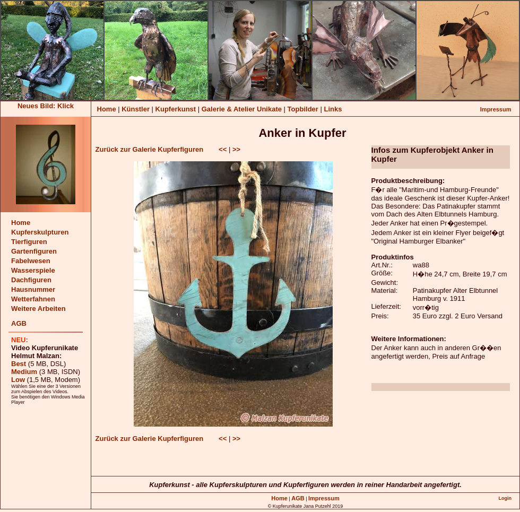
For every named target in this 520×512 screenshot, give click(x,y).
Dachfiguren (31, 280)
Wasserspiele (33, 270)
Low (18, 380)
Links (333, 109)
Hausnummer (33, 289)
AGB (19, 323)
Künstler (136, 109)
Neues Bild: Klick (46, 106)
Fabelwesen (30, 261)
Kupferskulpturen (39, 232)
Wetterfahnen (33, 299)
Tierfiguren (29, 242)
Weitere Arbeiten (38, 309)
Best (18, 364)
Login (505, 498)
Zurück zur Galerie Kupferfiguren (150, 149)
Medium (24, 372)
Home (106, 109)
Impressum (496, 109)
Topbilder (304, 109)
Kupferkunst (175, 109)
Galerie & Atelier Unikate (243, 109)
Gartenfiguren (34, 251)
